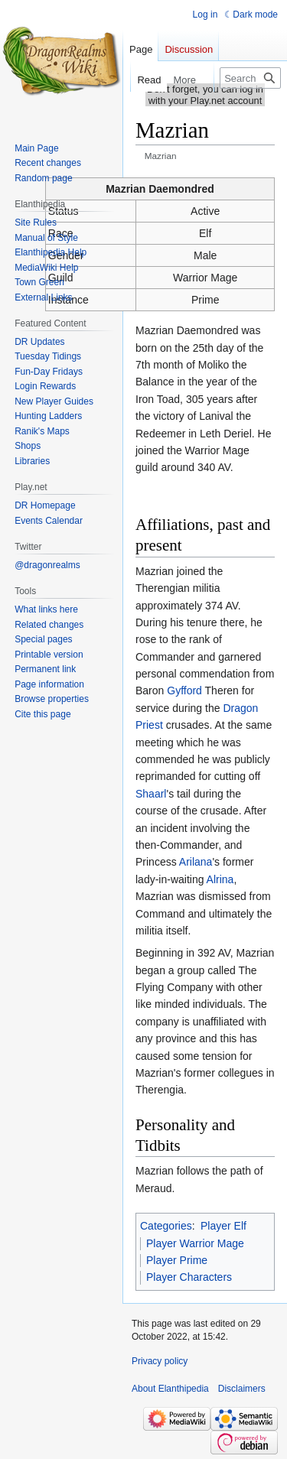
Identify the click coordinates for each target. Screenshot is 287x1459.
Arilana (196, 862)
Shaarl (150, 794)
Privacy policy (160, 1361)
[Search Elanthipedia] (250, 78)
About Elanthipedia (170, 1388)
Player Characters (189, 1277)
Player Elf (223, 1226)
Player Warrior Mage (195, 1243)
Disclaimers (242, 1388)
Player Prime (176, 1260)
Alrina (220, 879)
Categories (166, 1226)
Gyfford (184, 690)
